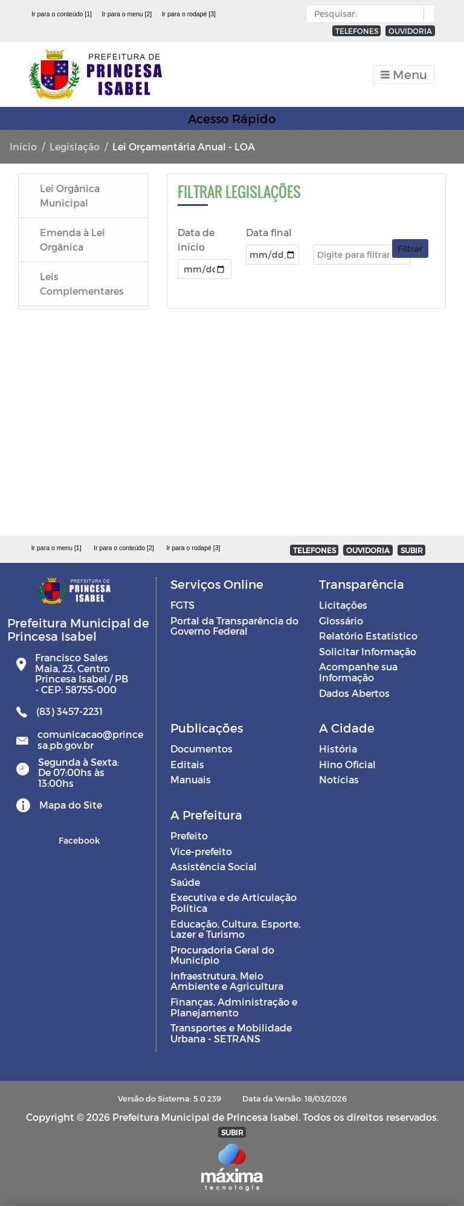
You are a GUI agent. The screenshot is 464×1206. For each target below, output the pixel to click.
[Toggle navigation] (404, 74)
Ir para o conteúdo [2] (124, 547)
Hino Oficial (347, 764)
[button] (426, 14)
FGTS (182, 605)
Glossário (341, 620)
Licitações (343, 605)
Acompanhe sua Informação (358, 672)
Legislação (75, 146)
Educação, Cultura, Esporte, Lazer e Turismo (235, 929)
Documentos (201, 748)
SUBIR (412, 550)
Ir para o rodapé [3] (189, 14)
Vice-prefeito (201, 851)
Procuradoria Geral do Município (222, 955)
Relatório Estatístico (368, 635)
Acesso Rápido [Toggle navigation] (232, 118)
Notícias (339, 779)
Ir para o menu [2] (127, 14)
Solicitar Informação (367, 651)
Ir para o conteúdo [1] (61, 14)
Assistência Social (213, 866)
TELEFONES (356, 31)
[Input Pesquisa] (368, 14)
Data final (269, 232)
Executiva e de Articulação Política (233, 902)
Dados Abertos (354, 693)
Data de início (196, 239)
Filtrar (410, 248)
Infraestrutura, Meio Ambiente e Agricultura (226, 981)
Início (23, 146)
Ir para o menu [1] (56, 547)
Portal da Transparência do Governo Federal (234, 626)
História (338, 748)
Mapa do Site (70, 804)
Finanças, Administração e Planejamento (233, 1007)
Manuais (190, 779)
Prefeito (189, 835)
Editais (187, 764)
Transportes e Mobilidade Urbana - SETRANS (231, 1033)
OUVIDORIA (410, 31)
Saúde (185, 882)
